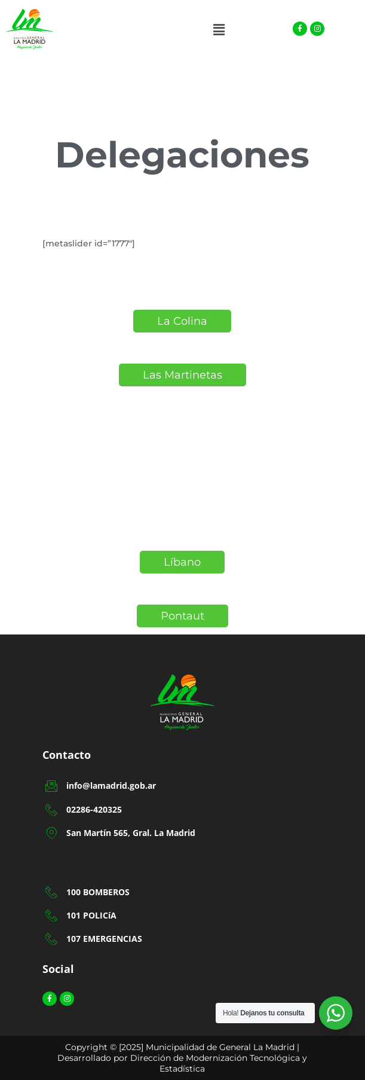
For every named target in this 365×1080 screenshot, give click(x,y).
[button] (218, 30)
